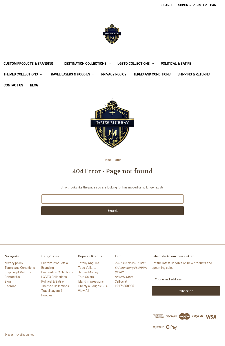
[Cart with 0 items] (214, 5)
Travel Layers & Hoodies (71, 74)
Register (200, 5)
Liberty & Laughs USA (93, 286)
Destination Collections (87, 64)
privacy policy (113, 74)
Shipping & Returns (194, 74)
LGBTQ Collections (136, 64)
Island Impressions (91, 281)
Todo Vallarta (87, 267)
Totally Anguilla (88, 263)
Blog (34, 85)
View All (83, 290)
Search (167, 5)
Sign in (183, 5)
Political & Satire (178, 64)
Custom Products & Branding (30, 64)
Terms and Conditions (152, 74)
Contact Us (13, 85)
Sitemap (10, 286)
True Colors (86, 277)
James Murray (88, 272)
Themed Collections (23, 74)
